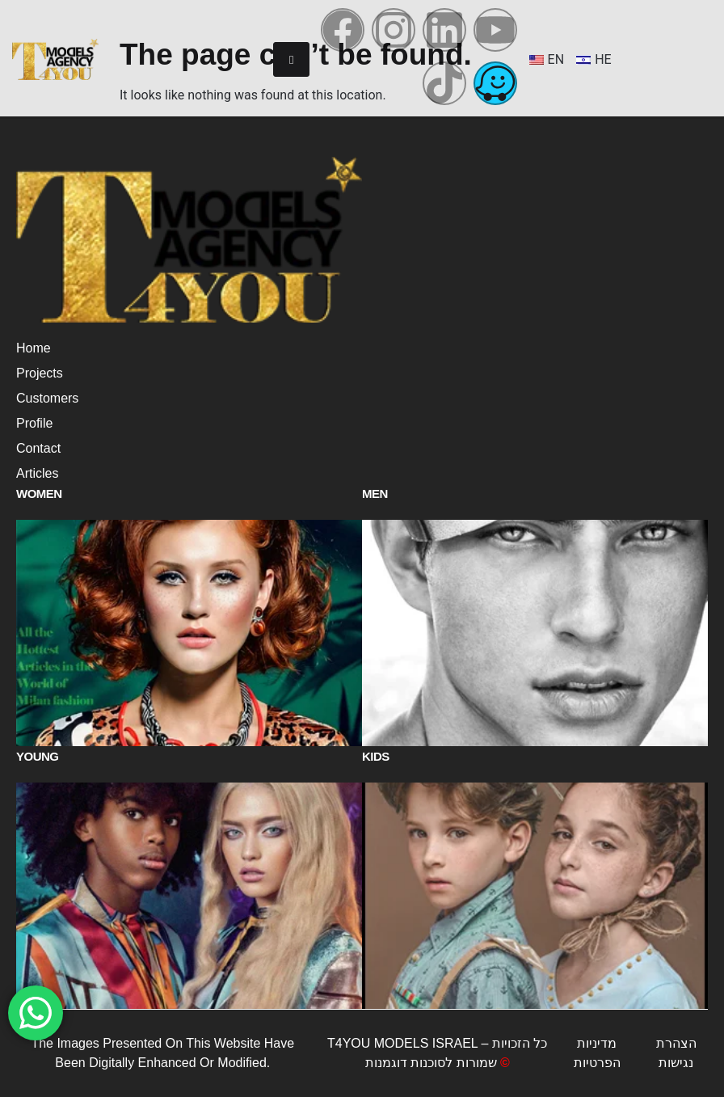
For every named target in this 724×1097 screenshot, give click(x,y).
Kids (375, 756)
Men (375, 493)
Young (37, 756)
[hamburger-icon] (291, 59)
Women (39, 493)
